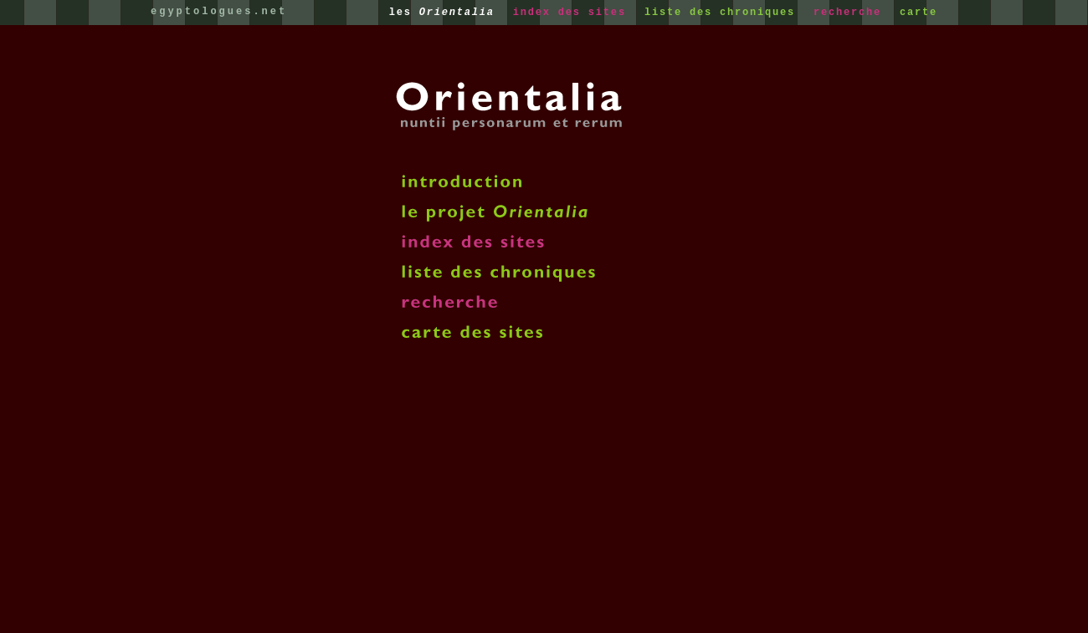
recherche (851, 12)
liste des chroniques (723, 12)
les (445, 12)
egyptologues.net (219, 12)
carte (918, 12)
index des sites (573, 12)
